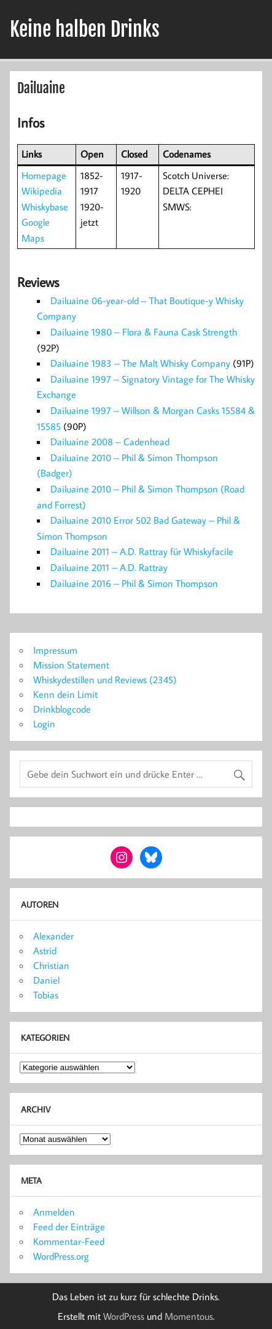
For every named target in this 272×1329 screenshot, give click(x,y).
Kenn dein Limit (65, 694)
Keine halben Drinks (85, 29)
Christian (51, 965)
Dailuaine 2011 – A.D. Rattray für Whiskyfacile (141, 551)
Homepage (43, 175)
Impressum (55, 650)
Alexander (53, 936)
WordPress (123, 1316)
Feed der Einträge (69, 1226)
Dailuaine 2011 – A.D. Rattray (109, 567)
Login (44, 724)
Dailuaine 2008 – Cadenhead (109, 441)
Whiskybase (44, 207)
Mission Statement (71, 665)
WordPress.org (61, 1256)
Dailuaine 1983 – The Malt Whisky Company (140, 363)
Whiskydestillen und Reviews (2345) (105, 679)
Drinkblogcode (62, 709)
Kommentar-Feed (68, 1241)
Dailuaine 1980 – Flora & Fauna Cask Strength (143, 332)
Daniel (46, 980)
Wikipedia (41, 191)
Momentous (189, 1316)
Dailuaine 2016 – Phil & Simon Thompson (134, 583)
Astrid (44, 950)
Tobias (45, 995)
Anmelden (54, 1212)
